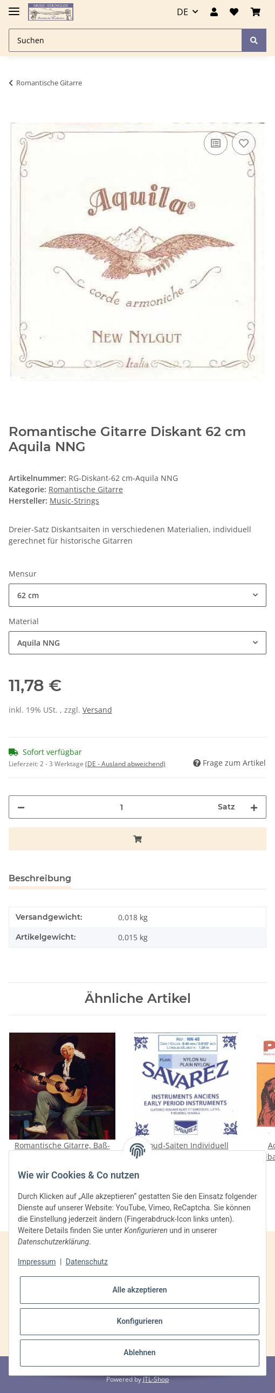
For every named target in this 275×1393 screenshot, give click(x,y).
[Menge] (121, 807)
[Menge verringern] (21, 807)
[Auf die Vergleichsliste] (216, 143)
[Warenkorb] (255, 12)
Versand (97, 710)
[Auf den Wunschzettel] (244, 143)
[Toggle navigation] (14, 7)
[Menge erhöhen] (254, 807)
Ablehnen (139, 1352)
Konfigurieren (139, 1321)
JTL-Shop (156, 1379)
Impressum (37, 1261)
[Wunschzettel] (234, 12)
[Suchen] (125, 40)
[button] (214, 12)
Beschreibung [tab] (40, 878)
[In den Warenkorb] (17, 117)
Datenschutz (87, 1261)
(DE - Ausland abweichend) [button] (125, 763)
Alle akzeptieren (139, 1289)
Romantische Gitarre (86, 489)
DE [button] (182, 12)
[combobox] (137, 595)
